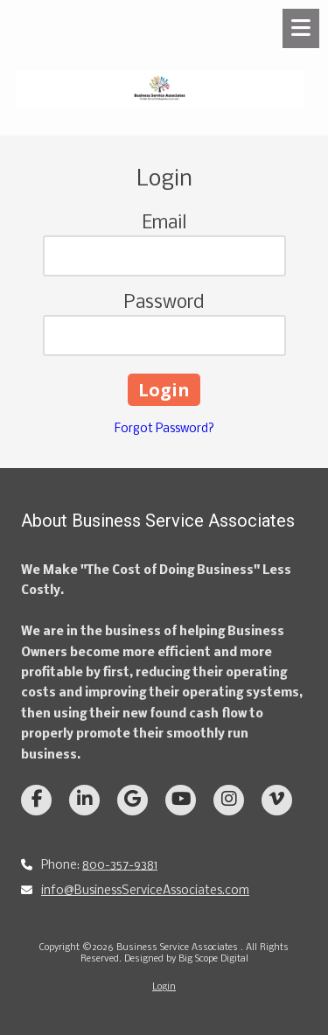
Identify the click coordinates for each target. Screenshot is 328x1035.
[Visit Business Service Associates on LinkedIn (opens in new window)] (84, 800)
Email (164, 223)
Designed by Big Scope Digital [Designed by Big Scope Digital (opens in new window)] (186, 959)
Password (164, 303)
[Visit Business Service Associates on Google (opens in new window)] (132, 800)
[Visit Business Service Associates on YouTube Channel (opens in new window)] (180, 800)
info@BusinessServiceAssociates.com (145, 891)
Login (164, 987)
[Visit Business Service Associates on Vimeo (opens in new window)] (277, 800)
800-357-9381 (119, 865)
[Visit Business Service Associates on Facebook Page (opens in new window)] (36, 800)
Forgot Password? (164, 429)
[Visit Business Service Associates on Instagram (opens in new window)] (228, 800)
